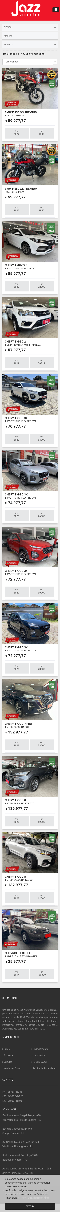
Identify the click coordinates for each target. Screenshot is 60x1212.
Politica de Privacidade (44, 1068)
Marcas (30, 36)
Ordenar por (12, 61)
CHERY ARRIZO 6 (20, 266)
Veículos (7, 1062)
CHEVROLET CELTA (21, 954)
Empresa (7, 1055)
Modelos (30, 44)
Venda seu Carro (11, 1068)
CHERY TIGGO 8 (19, 801)
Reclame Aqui (39, 1062)
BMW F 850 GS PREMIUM (21, 114)
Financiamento (40, 1049)
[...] (44, 1028)
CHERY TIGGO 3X (20, 419)
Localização (38, 1055)
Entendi (30, 1206)
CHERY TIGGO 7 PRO (18, 725)
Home (6, 1049)
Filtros (30, 27)
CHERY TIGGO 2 (23, 343)
